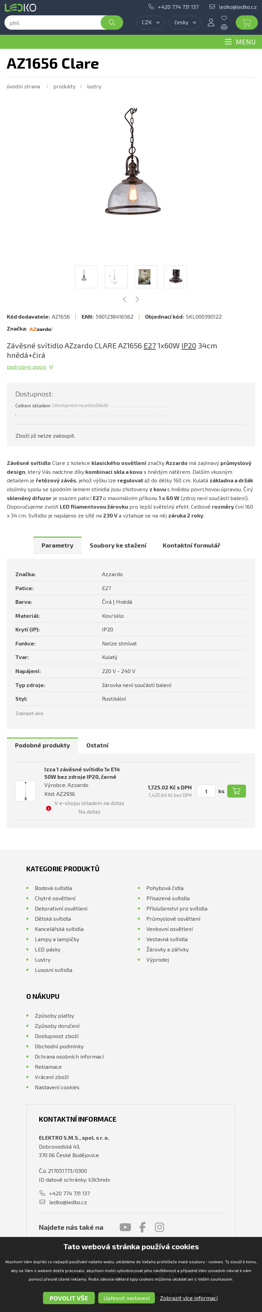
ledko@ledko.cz (238, 6)
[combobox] (150, 22)
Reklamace (48, 1066)
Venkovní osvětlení (169, 928)
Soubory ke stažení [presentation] (118, 545)
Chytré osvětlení (55, 898)
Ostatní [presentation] (97, 745)
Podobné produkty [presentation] (42, 745)
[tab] (57, 545)
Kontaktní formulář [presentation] (191, 545)
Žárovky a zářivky (167, 949)
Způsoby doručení (57, 1025)
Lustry (94, 86)
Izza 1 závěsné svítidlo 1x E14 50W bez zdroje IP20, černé (82, 773)
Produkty (64, 86)
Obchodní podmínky (59, 1046)
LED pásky (47, 949)
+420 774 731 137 (178, 6)
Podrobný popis (26, 366)
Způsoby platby (54, 1015)
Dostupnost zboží (56, 1036)
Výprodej (157, 959)
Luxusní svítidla (53, 969)
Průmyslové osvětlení (173, 918)
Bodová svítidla (53, 888)
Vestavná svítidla (167, 939)
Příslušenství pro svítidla (176, 908)
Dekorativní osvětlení (61, 908)
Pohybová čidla (165, 888)
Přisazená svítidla (168, 898)
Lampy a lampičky (57, 939)
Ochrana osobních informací (69, 1056)
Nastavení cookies (57, 1087)
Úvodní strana (23, 86)
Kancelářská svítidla (59, 928)
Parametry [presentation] (57, 545)
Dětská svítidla (53, 918)
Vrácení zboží (52, 1077)
